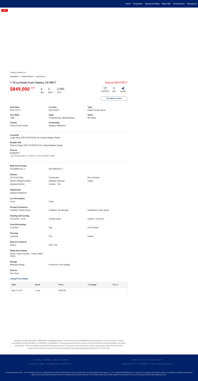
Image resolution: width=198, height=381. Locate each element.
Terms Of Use (138, 360)
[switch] (105, 90)
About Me (166, 4)
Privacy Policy (155, 360)
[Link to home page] (3, 4)
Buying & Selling (152, 4)
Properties (138, 4)
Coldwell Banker (42, 360)
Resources (192, 4)
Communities (179, 4)
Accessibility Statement (135, 364)
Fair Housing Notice (162, 364)
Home (128, 4)
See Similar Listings (114, 98)
